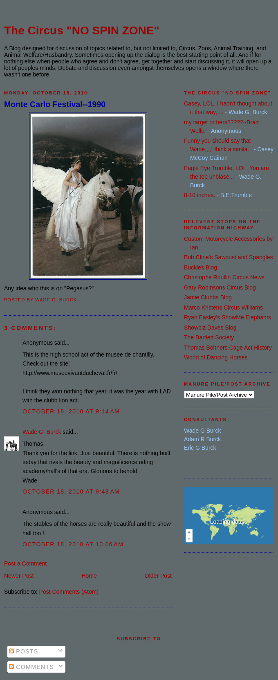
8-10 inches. (199, 195)
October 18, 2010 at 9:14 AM (71, 411)
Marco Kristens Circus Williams (223, 307)
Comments (31, 667)
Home (88, 575)
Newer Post (19, 575)
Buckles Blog (200, 267)
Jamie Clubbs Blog (208, 297)
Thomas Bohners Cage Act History (228, 347)
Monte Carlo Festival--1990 (54, 104)
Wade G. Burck (41, 432)
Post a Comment (25, 563)
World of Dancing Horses (215, 357)
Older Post (158, 575)
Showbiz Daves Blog (210, 327)
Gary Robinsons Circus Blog (220, 287)
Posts (23, 651)
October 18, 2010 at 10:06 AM (72, 544)
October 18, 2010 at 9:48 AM (71, 491)
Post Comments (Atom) (69, 591)
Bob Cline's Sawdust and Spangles (228, 257)
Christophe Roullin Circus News (224, 277)
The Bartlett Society (209, 337)
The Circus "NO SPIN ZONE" (81, 30)
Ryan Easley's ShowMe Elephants (227, 317)
